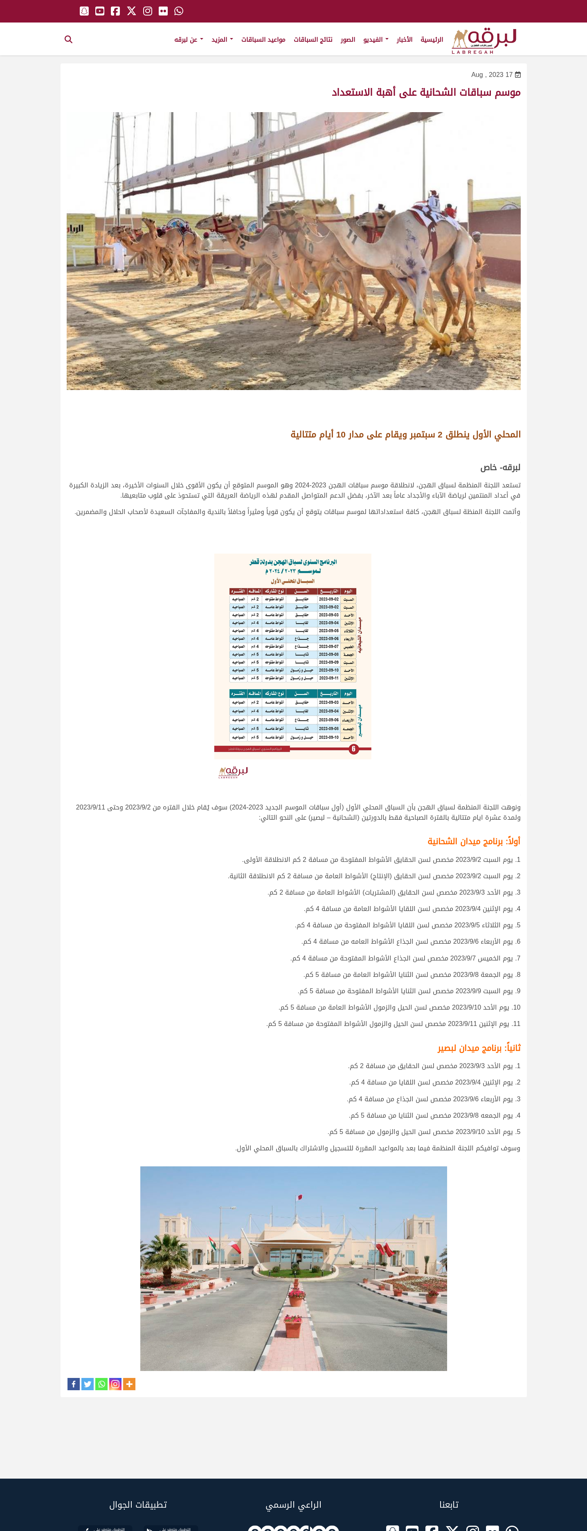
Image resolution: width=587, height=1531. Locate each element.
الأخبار (404, 39)
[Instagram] (115, 1384)
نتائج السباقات (313, 39)
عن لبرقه (188, 39)
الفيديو (376, 39)
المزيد (222, 39)
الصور (348, 39)
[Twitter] (87, 1384)
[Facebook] (73, 1384)
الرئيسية (432, 39)
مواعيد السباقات (263, 39)
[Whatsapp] (101, 1384)
